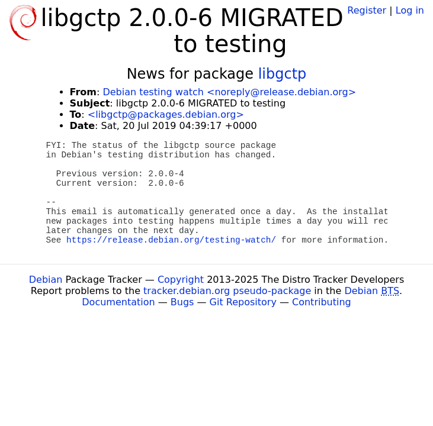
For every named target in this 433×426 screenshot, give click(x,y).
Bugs (182, 302)
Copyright (181, 279)
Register (366, 10)
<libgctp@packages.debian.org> (166, 114)
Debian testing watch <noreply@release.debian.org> (229, 92)
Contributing (321, 302)
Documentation (118, 302)
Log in (410, 10)
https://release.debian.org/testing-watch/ (171, 240)
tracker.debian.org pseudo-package (227, 290)
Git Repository (243, 302)
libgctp (282, 74)
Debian (46, 279)
